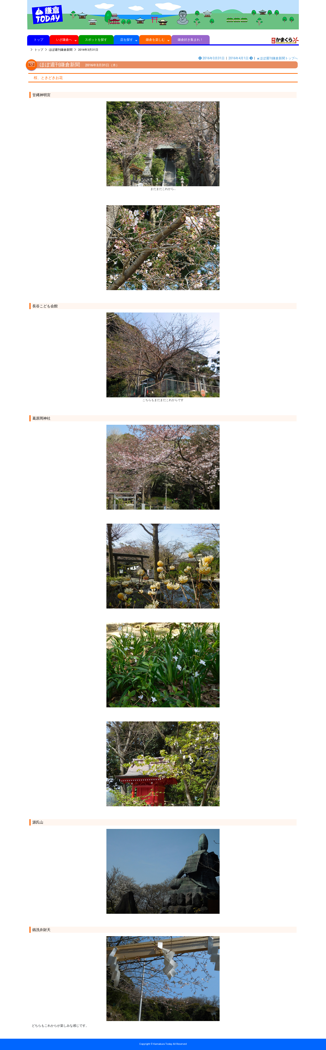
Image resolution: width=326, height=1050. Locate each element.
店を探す (126, 39)
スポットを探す (96, 39)
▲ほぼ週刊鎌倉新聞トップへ (277, 58)
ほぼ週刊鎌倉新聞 (60, 49)
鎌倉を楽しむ (155, 39)
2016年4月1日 (240, 58)
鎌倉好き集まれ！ (190, 39)
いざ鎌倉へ (64, 39)
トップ (38, 39)
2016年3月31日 (88, 49)
